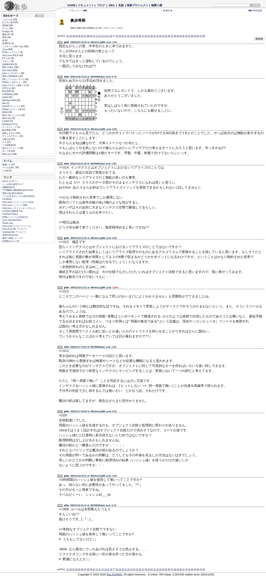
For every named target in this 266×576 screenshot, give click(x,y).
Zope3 (5, 97)
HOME (71, 5)
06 (82, 36)
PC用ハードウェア (11, 52)
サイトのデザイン (11, 136)
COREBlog (7, 94)
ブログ (101, 5)
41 (183, 36)
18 (117, 36)
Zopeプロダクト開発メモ (14, 85)
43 (189, 36)
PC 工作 (6, 58)
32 (157, 36)
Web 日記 (7, 154)
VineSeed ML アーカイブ (14, 232)
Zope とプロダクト (11, 73)
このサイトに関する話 (13, 46)
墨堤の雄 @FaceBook (12, 193)
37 (172, 36)
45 (195, 36)
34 (163, 36)
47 (201, 36)
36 (169, 36)
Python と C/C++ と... (12, 82)
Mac (4, 103)
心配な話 (6, 139)
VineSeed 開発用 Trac (12, 211)
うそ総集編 (7, 145)
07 (85, 36)
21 (125, 36)
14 (105, 36)
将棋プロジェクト (137, 5)
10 (94, 36)
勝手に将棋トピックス (12, 238)
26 (140, 36)
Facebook (7, 199)
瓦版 (120, 5)
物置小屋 (156, 5)
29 (149, 36)
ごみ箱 (5, 170)
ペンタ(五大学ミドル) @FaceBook (18, 196)
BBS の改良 (8, 67)
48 (203, 36)
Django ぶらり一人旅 (12, 109)
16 (111, 36)
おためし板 (7, 22)
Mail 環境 (6, 91)
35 (166, 36)
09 (91, 36)
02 (70, 36)
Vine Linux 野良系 (10, 55)
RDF (40, 16)
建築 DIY (6, 34)
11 (97, 36)
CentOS (6, 121)
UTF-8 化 (6, 88)
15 (108, 36)
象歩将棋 (6, 130)
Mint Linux (7, 118)
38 (175, 36)
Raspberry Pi (8, 124)
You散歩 (6, 31)
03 (73, 36)
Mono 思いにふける (11, 115)
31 (154, 36)
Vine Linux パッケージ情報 (14, 205)
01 (68, 36)
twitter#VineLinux (10, 235)
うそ (4, 142)
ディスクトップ (9, 127)
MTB (4, 37)
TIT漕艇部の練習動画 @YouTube (17, 190)
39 (177, 36)
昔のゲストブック (11, 148)
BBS (111, 5)
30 (151, 36)
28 (146, 36)
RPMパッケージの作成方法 (15, 217)
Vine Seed (7, 70)
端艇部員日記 (8, 187)
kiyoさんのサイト (10, 181)
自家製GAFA (8, 64)
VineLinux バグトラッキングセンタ (18, 208)
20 (123, 36)
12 (100, 36)
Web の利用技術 (10, 76)
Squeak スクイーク (11, 106)
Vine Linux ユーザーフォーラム (16, 226)
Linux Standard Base (12, 220)
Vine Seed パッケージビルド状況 (17, 202)
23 (131, 36)
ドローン (6, 61)
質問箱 (5, 25)
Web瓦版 (255, 10)
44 (192, 36)
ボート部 (6, 151)
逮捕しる (6, 164)
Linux (5, 49)
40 (180, 36)
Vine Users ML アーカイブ (14, 229)
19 (120, 36)
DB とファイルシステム (13, 79)
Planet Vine (7, 223)
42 (186, 36)
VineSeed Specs (10, 214)
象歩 (167, 10)
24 (134, 36)
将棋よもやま (8, 133)
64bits (5, 112)
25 (137, 36)
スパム (7, 160)
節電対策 (6, 43)
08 (88, 36)
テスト (5, 28)
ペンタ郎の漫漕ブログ (12, 184)
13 (102, 36)
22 (128, 36)
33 (160, 36)
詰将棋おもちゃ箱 (10, 241)
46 (198, 36)
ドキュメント (86, 5)
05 (79, 36)
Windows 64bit (9, 100)
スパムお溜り (8, 167)
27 (143, 36)
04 (76, 36)
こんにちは (7, 19)
